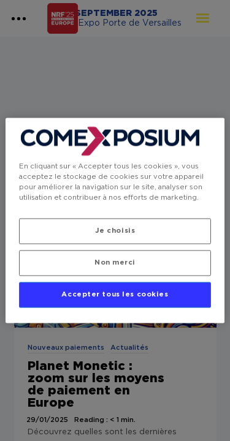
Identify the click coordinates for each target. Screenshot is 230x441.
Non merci (115, 263)
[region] (115, 220)
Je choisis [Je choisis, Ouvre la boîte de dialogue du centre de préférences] (115, 231)
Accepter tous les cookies (114, 295)
